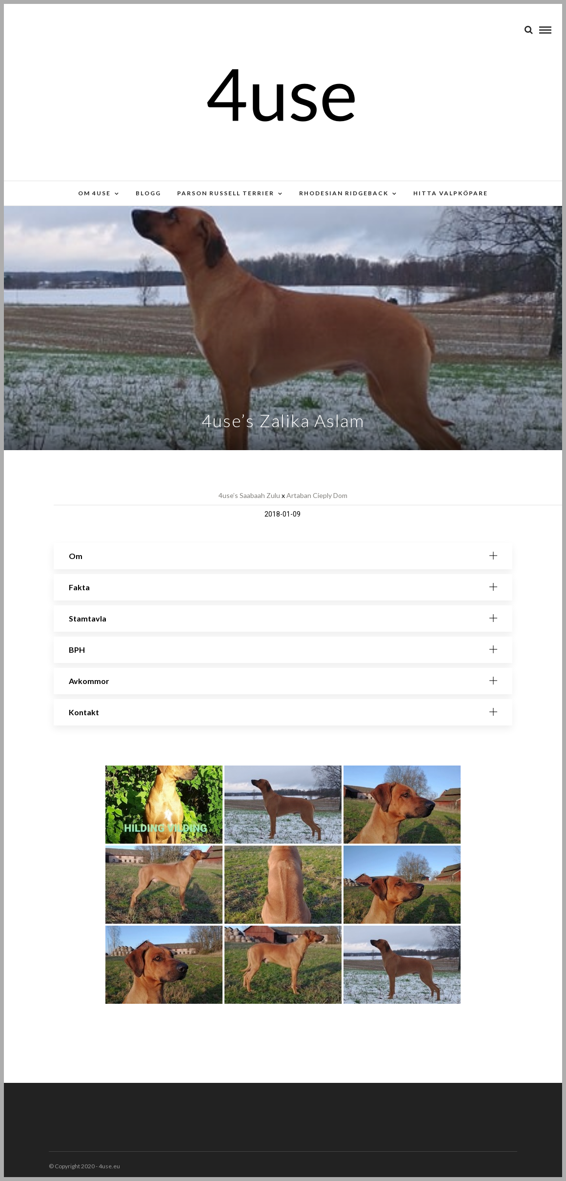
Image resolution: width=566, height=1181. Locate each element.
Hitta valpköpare (450, 193)
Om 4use (94, 193)
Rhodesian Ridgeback (343, 193)
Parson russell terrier (225, 193)
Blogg (148, 193)
